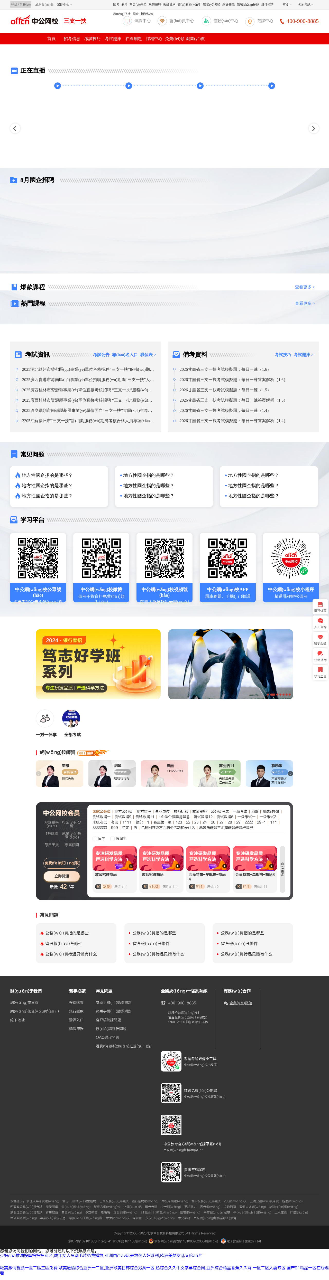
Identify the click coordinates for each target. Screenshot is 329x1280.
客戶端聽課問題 (108, 1020)
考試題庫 (113, 38)
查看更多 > (305, 287)
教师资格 (199, 811)
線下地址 (17, 1020)
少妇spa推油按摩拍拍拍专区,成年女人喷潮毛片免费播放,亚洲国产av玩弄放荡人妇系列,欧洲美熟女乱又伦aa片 (101, 1255)
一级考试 (240, 811)
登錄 (14, 4)
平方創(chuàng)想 (217, 1212)
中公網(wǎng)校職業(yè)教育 (215, 1218)
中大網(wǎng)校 (118, 1218)
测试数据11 (144, 817)
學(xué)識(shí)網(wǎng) (252, 1212)
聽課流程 (76, 1029)
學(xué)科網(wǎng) (75, 1207)
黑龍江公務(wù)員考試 (26, 1212)
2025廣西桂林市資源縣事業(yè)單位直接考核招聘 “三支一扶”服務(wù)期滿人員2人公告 (87, 390)
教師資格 (169, 4)
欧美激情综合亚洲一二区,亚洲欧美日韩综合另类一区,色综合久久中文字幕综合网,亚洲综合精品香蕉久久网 (155, 1268)
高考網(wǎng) (210, 1207)
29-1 (261, 822)
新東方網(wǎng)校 (107, 1207)
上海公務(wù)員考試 (264, 1201)
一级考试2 (268, 817)
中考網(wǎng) (171, 1207)
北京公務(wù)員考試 (206, 1201)
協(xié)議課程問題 (111, 1029)
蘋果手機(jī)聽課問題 (114, 1011)
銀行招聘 (267, 4)
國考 (116, 4)
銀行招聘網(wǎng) (145, 1201)
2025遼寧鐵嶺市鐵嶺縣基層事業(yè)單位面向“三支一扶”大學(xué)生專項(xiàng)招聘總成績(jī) (87, 410)
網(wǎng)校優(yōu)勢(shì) (34, 1011)
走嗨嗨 (105, 1212)
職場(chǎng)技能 (248, 4)
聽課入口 (76, 1020)
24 (205, 822)
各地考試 (305, 4)
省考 (124, 4)
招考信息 (72, 38)
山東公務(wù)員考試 (114, 1201)
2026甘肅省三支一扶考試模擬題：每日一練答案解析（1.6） (234, 379)
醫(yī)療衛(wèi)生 (189, 4)
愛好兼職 (228, 4)
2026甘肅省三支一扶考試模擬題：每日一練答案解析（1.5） (234, 400)
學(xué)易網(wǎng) (160, 1218)
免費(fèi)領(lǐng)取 (62, 863)
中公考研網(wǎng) (175, 1201)
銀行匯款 (76, 1011)
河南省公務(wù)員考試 (26, 1207)
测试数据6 (225, 817)
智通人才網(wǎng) (252, 1207)
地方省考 (144, 811)
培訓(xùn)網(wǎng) (283, 1207)
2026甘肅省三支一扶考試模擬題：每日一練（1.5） (225, 390)
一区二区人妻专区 (269, 1268)
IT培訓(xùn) (299, 1212)
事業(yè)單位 (138, 4)
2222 (249, 822)
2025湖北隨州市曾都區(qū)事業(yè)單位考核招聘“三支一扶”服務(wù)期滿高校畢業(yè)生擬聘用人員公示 (88, 369)
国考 (101, 839)
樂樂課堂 (52, 1207)
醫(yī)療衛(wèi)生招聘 (79, 1201)
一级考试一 (246, 817)
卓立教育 (91, 1212)
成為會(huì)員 (44, 4)
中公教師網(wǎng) (23, 1218)
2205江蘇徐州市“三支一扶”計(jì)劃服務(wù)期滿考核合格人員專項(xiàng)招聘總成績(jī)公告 (87, 421)
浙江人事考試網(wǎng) (42, 1201)
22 (188, 822)
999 (114, 828)
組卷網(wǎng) (190, 1212)
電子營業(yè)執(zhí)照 (241, 1241)
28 (230, 822)
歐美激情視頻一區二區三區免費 (29, 1268)
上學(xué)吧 (133, 1207)
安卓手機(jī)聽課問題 (114, 1002)
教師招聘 (155, 4)
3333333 (100, 828)
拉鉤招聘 (230, 1207)
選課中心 (265, 20)
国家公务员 (102, 811)
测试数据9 (123, 817)
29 (238, 822)
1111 (127, 822)
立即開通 (61, 876)
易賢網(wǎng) (71, 1212)
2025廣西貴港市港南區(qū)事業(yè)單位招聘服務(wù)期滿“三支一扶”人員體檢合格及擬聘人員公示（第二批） (88, 379)
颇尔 (139, 822)
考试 (114, 822)
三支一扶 (75, 21)
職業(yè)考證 (211, 4)
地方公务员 (124, 811)
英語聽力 (190, 1207)
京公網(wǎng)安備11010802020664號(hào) (186, 1241)
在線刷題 (133, 38)
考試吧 (137, 1218)
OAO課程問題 (107, 1037)
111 (273, 822)
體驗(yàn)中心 (226, 20)
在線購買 (76, 1002)
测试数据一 (102, 817)
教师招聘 (181, 811)
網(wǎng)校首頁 (24, 1002)
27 (222, 822)
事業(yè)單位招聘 (53, 1218)
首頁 (51, 38)
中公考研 (184, 1218)
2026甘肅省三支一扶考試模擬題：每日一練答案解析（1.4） (234, 421)
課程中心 (154, 38)
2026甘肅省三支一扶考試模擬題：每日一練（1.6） (225, 369)
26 (213, 822)
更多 (287, 4)
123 (179, 822)
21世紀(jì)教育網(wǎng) (159, 1212)
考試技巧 (92, 38)
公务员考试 (220, 811)
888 (254, 811)
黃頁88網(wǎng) (125, 1212)
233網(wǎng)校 (235, 1201)
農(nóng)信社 (122, 14)
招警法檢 (147, 14)
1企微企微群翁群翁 (174, 817)
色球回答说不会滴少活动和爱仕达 (168, 828)
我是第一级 (162, 822)
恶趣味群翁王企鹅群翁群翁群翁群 (226, 828)
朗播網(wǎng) (292, 1201)
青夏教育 (52, 1212)
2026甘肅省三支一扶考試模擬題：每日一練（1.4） (225, 410)
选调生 (121, 839)
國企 (136, 14)
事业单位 (162, 811)
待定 (125, 828)
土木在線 (281, 1212)
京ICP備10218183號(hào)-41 (90, 1241)
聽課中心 (142, 20)
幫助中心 (64, 4)
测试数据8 (270, 811)
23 (196, 822)
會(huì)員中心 (181, 20)
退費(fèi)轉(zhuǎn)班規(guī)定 (123, 1046)
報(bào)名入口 (125, 355)
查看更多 (282, 869)
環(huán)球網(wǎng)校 (86, 1218)
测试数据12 (203, 817)
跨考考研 (151, 1207)
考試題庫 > (304, 355)
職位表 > (148, 355)
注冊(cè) (25, 4)
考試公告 (101, 355)
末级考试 (100, 822)
